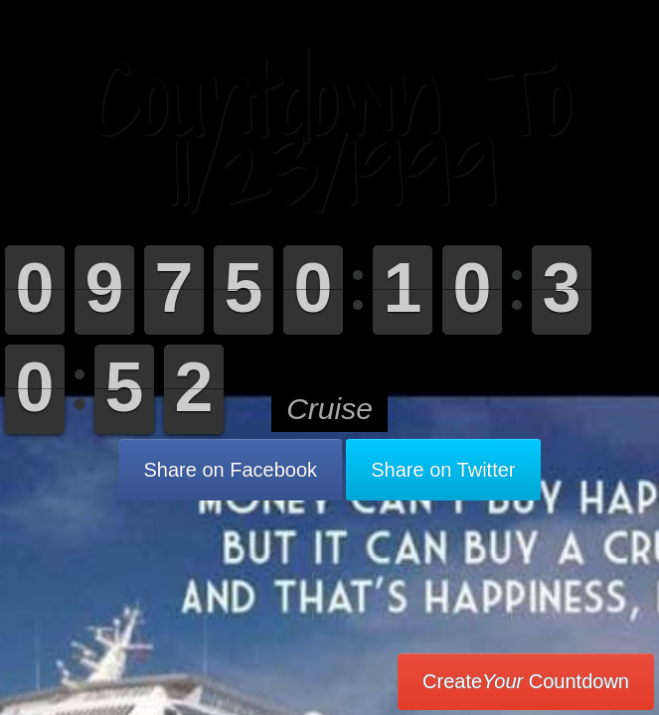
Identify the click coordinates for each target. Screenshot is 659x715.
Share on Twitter (443, 470)
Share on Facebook (231, 470)
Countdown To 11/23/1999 (329, 133)
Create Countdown (525, 681)
